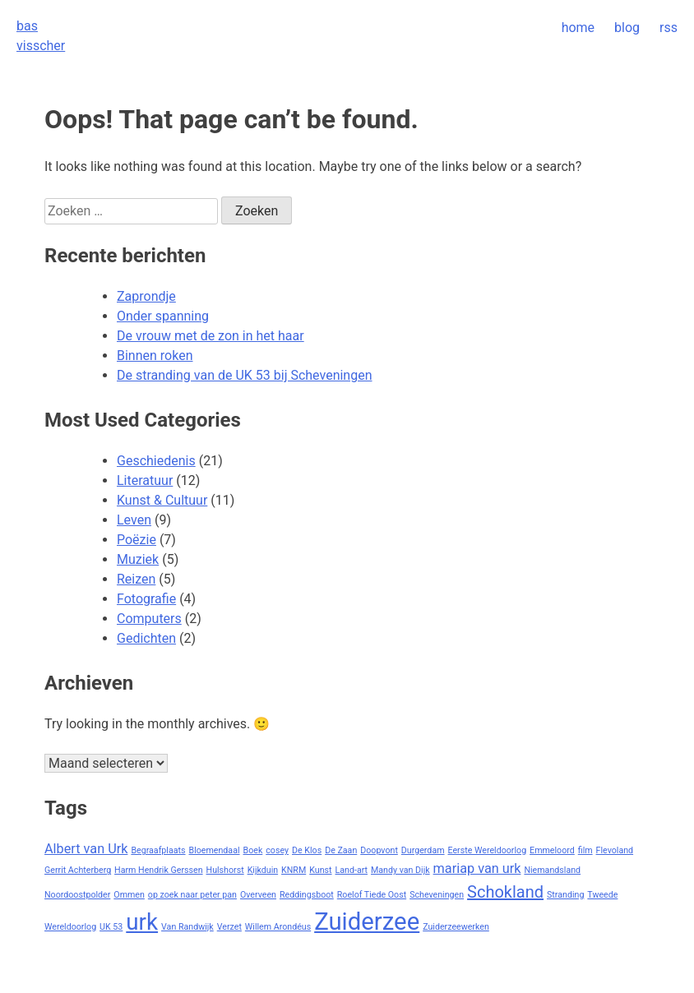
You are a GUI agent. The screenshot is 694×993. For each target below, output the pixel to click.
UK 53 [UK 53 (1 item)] (111, 926)
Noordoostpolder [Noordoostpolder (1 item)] (77, 894)
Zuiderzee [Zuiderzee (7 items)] (366, 921)
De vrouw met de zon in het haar (210, 336)
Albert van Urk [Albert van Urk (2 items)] (85, 849)
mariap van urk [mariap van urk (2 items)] (477, 868)
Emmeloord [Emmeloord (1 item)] (552, 850)
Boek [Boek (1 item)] (253, 850)
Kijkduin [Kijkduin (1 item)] (263, 870)
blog (627, 27)
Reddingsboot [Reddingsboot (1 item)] (307, 894)
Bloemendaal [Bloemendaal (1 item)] (214, 850)
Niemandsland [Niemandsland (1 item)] (552, 870)
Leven (134, 520)
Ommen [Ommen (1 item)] (129, 894)
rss (668, 27)
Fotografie (146, 599)
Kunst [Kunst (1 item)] (320, 870)
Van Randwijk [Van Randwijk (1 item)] (187, 926)
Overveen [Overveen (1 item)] (258, 894)
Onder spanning (163, 316)
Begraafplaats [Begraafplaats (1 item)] (158, 850)
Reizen (136, 579)
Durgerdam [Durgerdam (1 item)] (423, 850)
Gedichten (146, 638)
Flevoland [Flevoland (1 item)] (615, 850)
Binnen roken (154, 355)
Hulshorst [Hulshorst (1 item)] (225, 870)
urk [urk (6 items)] (142, 921)
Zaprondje (146, 296)
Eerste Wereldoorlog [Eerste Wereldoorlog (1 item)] (487, 850)
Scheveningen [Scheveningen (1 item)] (436, 894)
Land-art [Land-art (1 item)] (351, 870)
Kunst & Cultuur (162, 500)
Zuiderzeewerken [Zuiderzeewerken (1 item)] (456, 926)
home (578, 27)
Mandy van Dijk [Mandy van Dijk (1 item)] (400, 870)
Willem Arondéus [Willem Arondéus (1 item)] (278, 926)
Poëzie (136, 539)
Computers (149, 618)
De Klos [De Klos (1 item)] (307, 850)
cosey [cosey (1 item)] (277, 850)
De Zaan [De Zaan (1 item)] (341, 850)
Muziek (138, 559)
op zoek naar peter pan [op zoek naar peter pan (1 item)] (192, 894)
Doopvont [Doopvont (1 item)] (379, 850)
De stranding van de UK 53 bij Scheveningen (244, 375)
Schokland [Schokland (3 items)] (505, 892)
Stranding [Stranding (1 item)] (565, 894)
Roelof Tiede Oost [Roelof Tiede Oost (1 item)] (371, 894)
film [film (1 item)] (585, 850)
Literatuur (145, 480)
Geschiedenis (156, 461)
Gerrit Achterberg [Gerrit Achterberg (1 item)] (77, 870)
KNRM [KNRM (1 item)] (293, 870)
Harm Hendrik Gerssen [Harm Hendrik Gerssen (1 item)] (158, 870)
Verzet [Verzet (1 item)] (229, 926)
